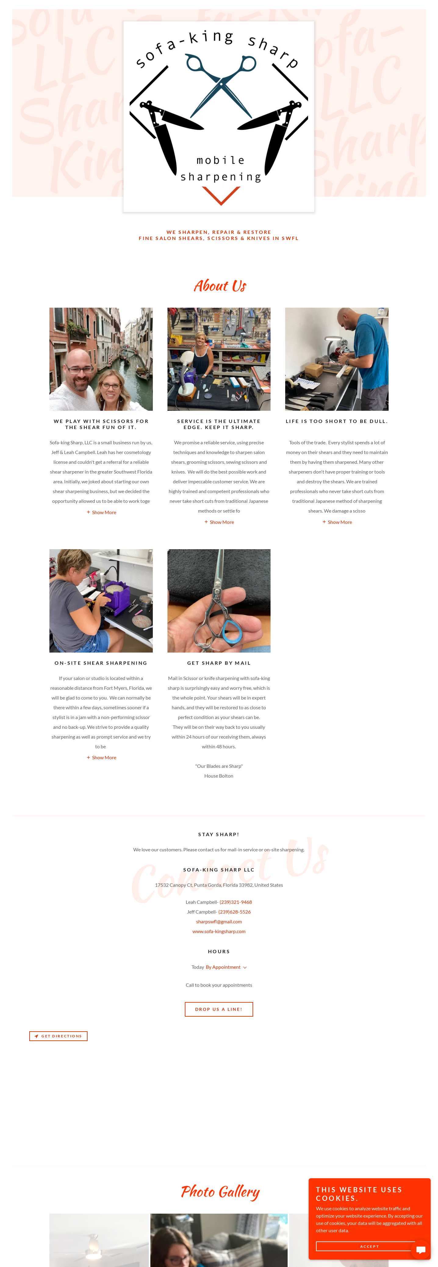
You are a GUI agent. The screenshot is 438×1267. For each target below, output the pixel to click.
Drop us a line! (219, 1009)
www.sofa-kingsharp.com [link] (219, 931)
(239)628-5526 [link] (234, 911)
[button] (101, 511)
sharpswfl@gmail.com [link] (219, 921)
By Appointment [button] (223, 967)
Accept (369, 1246)
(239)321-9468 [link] (236, 902)
